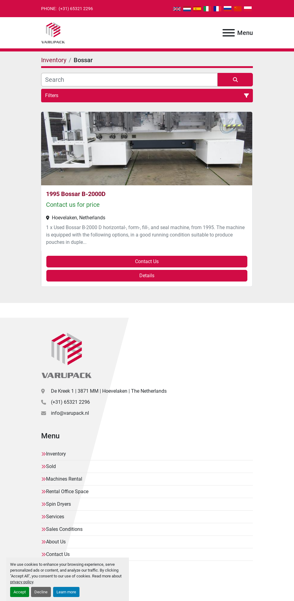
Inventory (56, 454)
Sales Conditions (64, 529)
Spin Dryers (58, 504)
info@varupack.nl (70, 413)
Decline (41, 592)
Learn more (66, 592)
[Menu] (228, 32)
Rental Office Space (67, 491)
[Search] (129, 79)
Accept (20, 592)
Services (55, 517)
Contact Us (147, 261)
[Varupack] (66, 355)
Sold (51, 466)
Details (146, 275)
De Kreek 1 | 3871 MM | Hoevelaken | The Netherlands (109, 391)
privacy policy (21, 582)
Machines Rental (64, 479)
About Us (56, 542)
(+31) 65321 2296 (75, 8)
